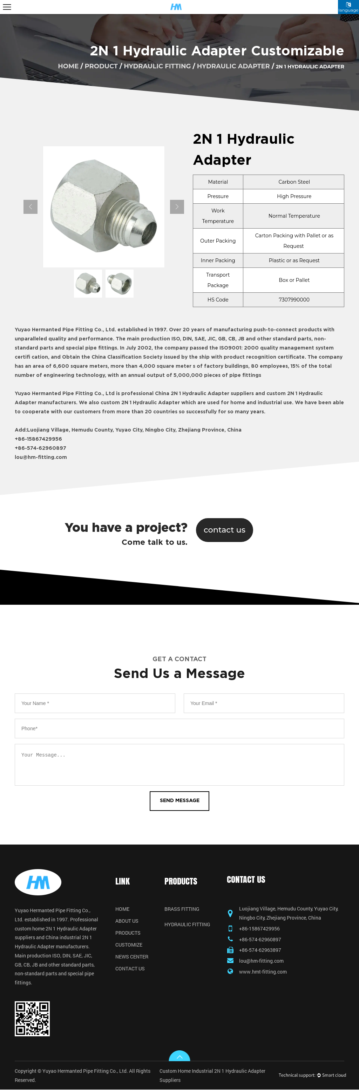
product (101, 66)
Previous (30, 207)
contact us (224, 530)
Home (122, 909)
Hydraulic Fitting (157, 66)
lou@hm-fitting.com (41, 457)
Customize (128, 945)
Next (177, 207)
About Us (126, 921)
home (68, 66)
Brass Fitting (181, 909)
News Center (131, 957)
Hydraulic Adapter (233, 66)
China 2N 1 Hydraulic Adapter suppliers (204, 393)
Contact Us (130, 969)
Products (128, 933)
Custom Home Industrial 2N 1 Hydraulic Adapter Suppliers (212, 1076)
